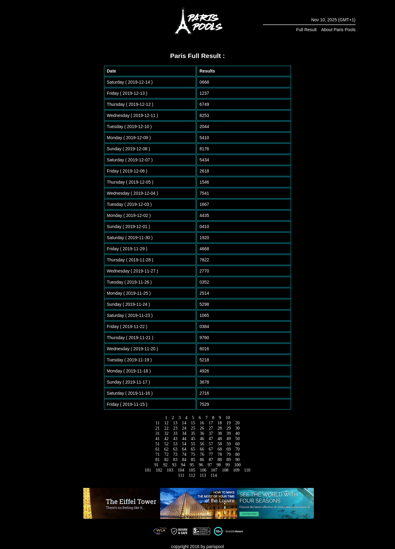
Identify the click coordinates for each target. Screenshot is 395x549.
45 (193, 438)
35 (193, 433)
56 (202, 444)
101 (147, 470)
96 (201, 465)
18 (219, 423)
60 (237, 444)
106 (203, 470)
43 (175, 438)
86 (202, 459)
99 (227, 465)
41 (157, 438)
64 (184, 449)
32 (166, 433)
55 (193, 444)
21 (157, 428)
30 (237, 428)
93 (174, 465)
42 (166, 438)
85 (193, 459)
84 (184, 459)
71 (157, 454)
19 (228, 423)
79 (228, 454)
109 (236, 470)
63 (175, 449)
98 (218, 465)
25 (193, 428)
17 (210, 423)
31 (157, 433)
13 (175, 423)
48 (219, 438)
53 (175, 444)
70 (237, 449)
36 (202, 433)
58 (219, 444)
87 (211, 459)
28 (219, 428)
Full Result (306, 29)
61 (157, 449)
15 (193, 423)
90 (237, 459)
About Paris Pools (338, 29)
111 (181, 475)
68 (219, 449)
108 (225, 470)
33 (175, 433)
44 (184, 438)
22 (166, 428)
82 (166, 459)
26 (202, 428)
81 (157, 459)
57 (211, 444)
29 (228, 428)
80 (237, 454)
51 (157, 444)
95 (192, 465)
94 (183, 465)
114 (214, 475)
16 (202, 423)
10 (228, 417)
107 (214, 470)
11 (157, 423)
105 (192, 470)
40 (237, 433)
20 (237, 423)
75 (193, 454)
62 (166, 449)
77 (211, 454)
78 (219, 454)
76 (202, 454)
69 (228, 449)
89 (228, 459)
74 (184, 454)
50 (237, 438)
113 (203, 475)
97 (209, 465)
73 (175, 454)
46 (202, 438)
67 (211, 449)
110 (247, 470)
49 (228, 438)
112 (192, 475)
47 (211, 438)
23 (175, 428)
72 (166, 454)
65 (193, 449)
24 (184, 428)
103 (170, 470)
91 (156, 465)
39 (228, 433)
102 (159, 470)
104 (181, 470)
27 (211, 428)
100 (237, 465)
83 (175, 459)
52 (166, 444)
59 (228, 444)
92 (165, 465)
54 (184, 444)
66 (202, 449)
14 (184, 423)
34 (184, 433)
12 (166, 423)
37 (211, 433)
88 (219, 459)
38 (219, 433)
